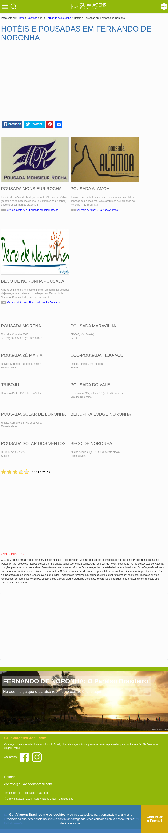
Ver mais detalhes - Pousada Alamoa (97, 210)
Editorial (10, 777)
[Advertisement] (41, 82)
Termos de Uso (12, 792)
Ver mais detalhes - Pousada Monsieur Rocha (32, 210)
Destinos (32, 18)
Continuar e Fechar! (155, 818)
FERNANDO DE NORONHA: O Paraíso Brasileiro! (76, 681)
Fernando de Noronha (58, 18)
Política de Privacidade (36, 792)
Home (21, 18)
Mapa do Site (65, 798)
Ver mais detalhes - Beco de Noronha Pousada (33, 302)
